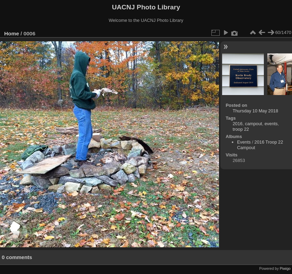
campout (253, 123)
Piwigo (285, 268)
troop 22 (241, 129)
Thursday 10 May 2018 (255, 110)
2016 (237, 123)
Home (11, 33)
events (271, 123)
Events (244, 142)
